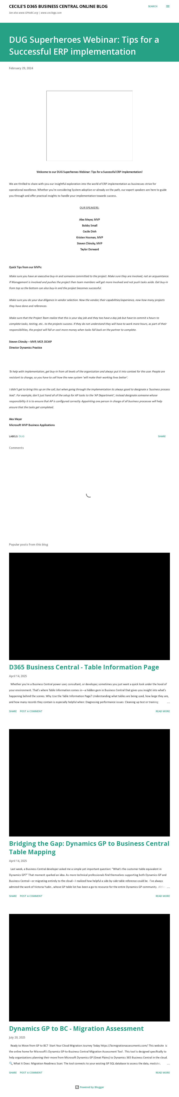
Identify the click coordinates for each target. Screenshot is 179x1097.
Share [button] (162, 436)
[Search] (152, 6)
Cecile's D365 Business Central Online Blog (58, 6)
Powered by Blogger (89, 1087)
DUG (21, 436)
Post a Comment (31, 711)
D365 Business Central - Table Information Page (84, 667)
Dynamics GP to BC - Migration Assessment (76, 1028)
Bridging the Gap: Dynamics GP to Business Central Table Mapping (89, 847)
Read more (163, 711)
